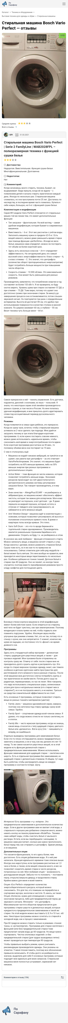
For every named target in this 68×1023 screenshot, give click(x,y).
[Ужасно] (19, 123)
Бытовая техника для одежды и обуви (18, 16)
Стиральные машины (46, 16)
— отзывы (33, 25)
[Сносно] (20, 123)
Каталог (5, 12)
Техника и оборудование (22, 12)
